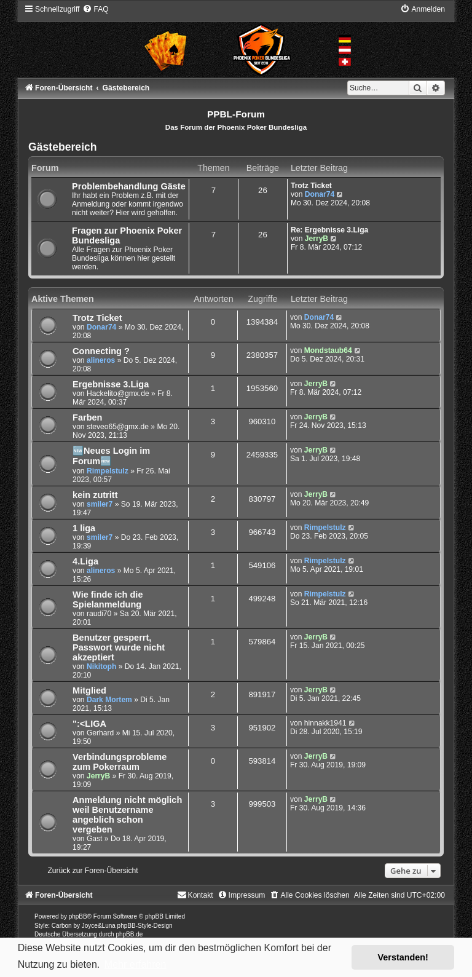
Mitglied (89, 690)
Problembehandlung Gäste (129, 186)
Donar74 (319, 194)
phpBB (78, 916)
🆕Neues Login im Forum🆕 (111, 456)
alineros (101, 360)
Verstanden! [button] (403, 957)
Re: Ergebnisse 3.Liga (329, 230)
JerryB (316, 238)
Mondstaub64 (328, 350)
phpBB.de (129, 934)
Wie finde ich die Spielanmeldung (108, 599)
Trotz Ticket (311, 185)
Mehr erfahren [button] (135, 964)
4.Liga (85, 561)
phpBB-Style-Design (145, 925)
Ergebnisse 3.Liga (111, 384)
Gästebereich (62, 147)
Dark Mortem (109, 699)
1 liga (84, 528)
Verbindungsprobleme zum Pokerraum (120, 762)
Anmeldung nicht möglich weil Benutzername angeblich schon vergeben (127, 814)
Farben (87, 417)
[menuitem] (95, 9)
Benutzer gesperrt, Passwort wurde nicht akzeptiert (119, 647)
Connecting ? (101, 351)
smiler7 (99, 504)
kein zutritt (95, 495)
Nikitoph (101, 666)
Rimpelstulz (107, 471)
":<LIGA (89, 724)
